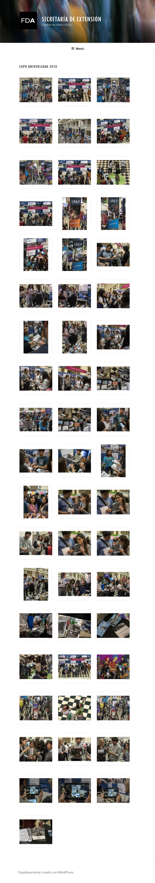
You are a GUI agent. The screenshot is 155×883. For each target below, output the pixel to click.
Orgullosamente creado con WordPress (45, 872)
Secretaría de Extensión (71, 19)
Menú (77, 48)
